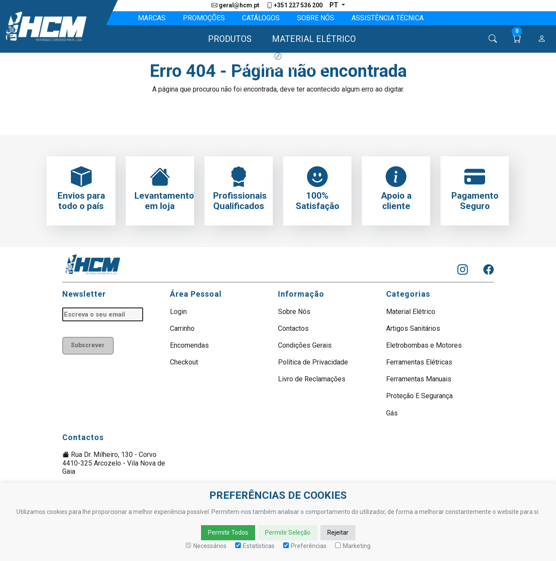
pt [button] (334, 5)
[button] (226, 39)
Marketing (353, 545)
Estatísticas (255, 545)
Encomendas (189, 346)
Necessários (206, 545)
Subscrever (88, 346)
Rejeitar (337, 532)
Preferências (304, 545)
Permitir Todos (228, 532)
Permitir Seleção (287, 532)
